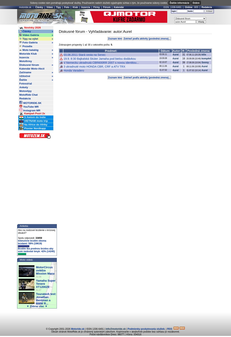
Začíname (36, 72)
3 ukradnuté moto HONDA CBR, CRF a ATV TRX (94, 66)
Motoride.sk (77, 329)
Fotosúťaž (25, 83)
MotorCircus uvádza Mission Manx (45, 270)
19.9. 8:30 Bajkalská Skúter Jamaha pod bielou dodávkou (100, 58)
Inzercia (85, 7)
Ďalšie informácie (179, 3)
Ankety (23, 87)
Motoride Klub (36, 53)
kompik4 (206, 58)
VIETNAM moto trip (33, 121)
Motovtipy (25, 91)
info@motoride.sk (116, 329)
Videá (49, 7)
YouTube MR (29, 106)
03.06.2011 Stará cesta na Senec (85, 54)
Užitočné (36, 76)
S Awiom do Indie (32, 117)
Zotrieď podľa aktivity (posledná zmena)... (147, 38)
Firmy (96, 7)
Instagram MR (29, 110)
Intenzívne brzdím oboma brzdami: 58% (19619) (32, 243)
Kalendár (119, 7)
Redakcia (206, 7)
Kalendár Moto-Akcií (31, 68)
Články (39, 7)
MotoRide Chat (28, 94)
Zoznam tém (115, 38)
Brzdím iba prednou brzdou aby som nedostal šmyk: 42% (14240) (36, 251)
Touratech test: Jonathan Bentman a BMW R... (46, 298)
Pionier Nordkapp (32, 128)
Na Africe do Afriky (33, 124)
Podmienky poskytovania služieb (146, 329)
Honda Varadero (74, 70)
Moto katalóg (36, 50)
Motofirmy (25, 61)
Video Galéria (36, 35)
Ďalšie (36, 80)
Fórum (106, 7)
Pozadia (25, 46)
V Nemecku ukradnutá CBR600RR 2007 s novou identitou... (101, 62)
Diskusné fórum (36, 65)
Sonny (205, 62)
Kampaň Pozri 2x (32, 113)
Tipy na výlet (36, 38)
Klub (75, 7)
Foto (66, 7)
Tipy (58, 7)
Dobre (196, 3)
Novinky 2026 (30, 27)
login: (174, 11)
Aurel (176, 54)
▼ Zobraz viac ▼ (37, 306)
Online (188, 7)
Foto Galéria (36, 42)
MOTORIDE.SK (30, 102)
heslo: (190, 11)
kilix (203, 54)
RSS (169, 329)
